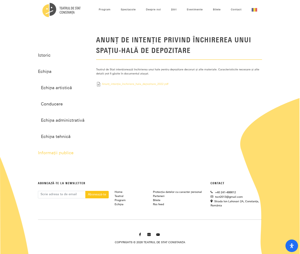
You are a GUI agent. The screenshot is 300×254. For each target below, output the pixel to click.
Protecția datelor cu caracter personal (177, 192)
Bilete (156, 200)
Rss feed (158, 204)
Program (120, 200)
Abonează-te (97, 194)
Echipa (119, 204)
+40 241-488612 (225, 192)
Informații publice (56, 153)
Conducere (52, 104)
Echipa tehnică (56, 137)
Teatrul (119, 196)
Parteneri (159, 196)
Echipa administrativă (63, 120)
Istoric (44, 55)
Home (118, 192)
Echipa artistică (56, 88)
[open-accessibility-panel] (291, 245)
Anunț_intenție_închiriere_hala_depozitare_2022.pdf (132, 84)
